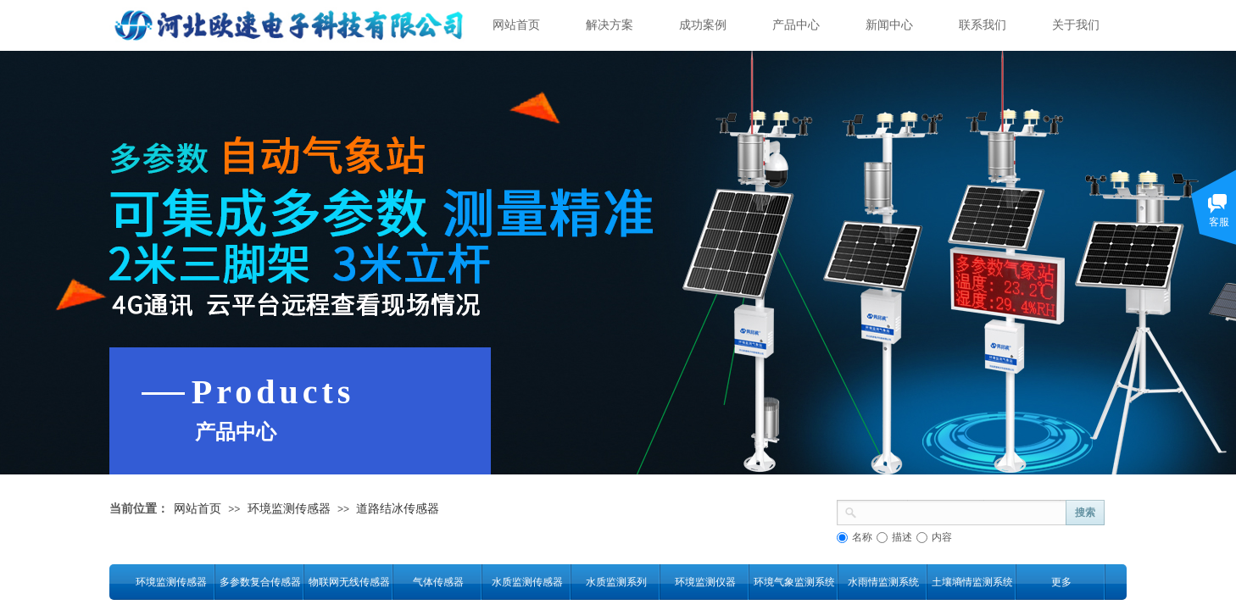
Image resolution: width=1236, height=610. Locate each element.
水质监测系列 (616, 582)
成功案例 (703, 25)
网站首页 (516, 25)
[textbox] (962, 511)
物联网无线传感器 (349, 582)
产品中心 (796, 25)
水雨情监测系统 (883, 582)
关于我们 (1076, 25)
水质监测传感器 (527, 582)
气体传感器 (438, 582)
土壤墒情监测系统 (972, 582)
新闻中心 (889, 25)
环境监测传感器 (289, 508)
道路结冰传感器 (397, 508)
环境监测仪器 (705, 582)
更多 (1061, 582)
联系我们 (982, 25)
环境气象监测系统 (794, 582)
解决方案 (609, 25)
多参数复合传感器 (260, 582)
